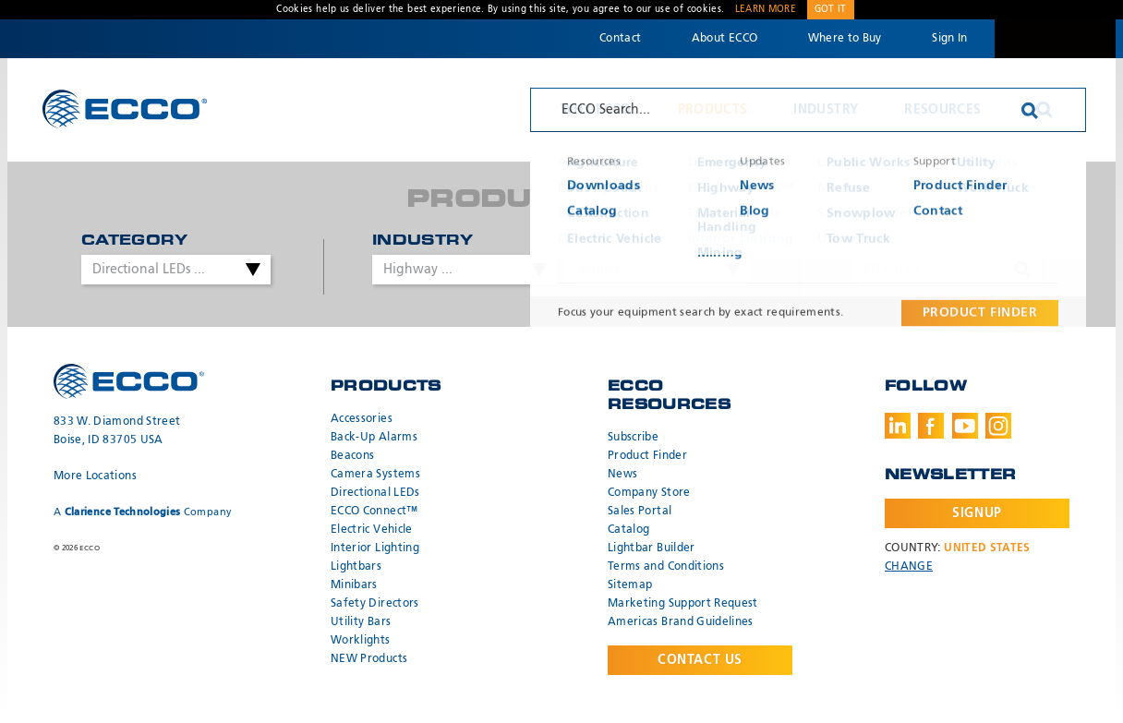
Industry (825, 109)
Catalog (628, 530)
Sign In (949, 38)
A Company (143, 512)
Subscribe (633, 437)
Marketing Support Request (683, 603)
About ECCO (725, 38)
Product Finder (647, 456)
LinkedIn (898, 426)
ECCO (124, 108)
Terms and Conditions (666, 566)
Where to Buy (845, 38)
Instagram (998, 426)
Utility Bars (361, 622)
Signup (976, 513)
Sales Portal (639, 511)
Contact (620, 38)
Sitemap (630, 585)
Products (713, 109)
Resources (942, 109)
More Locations (95, 476)
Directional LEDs (375, 493)
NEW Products (369, 659)
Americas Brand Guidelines (681, 622)
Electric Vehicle (372, 530)
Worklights (361, 640)
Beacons (352, 456)
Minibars (354, 585)
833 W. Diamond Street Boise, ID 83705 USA (117, 431)
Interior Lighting (375, 548)
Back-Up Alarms (374, 437)
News (622, 474)
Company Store (649, 493)
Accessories (361, 419)
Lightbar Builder (651, 548)
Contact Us (700, 660)
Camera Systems (375, 474)
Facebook (931, 426)
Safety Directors (375, 603)
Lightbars (356, 566)
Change (909, 566)
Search (1044, 110)
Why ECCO (596, 109)
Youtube (965, 426)
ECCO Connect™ (374, 511)
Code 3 (1054, 38)
